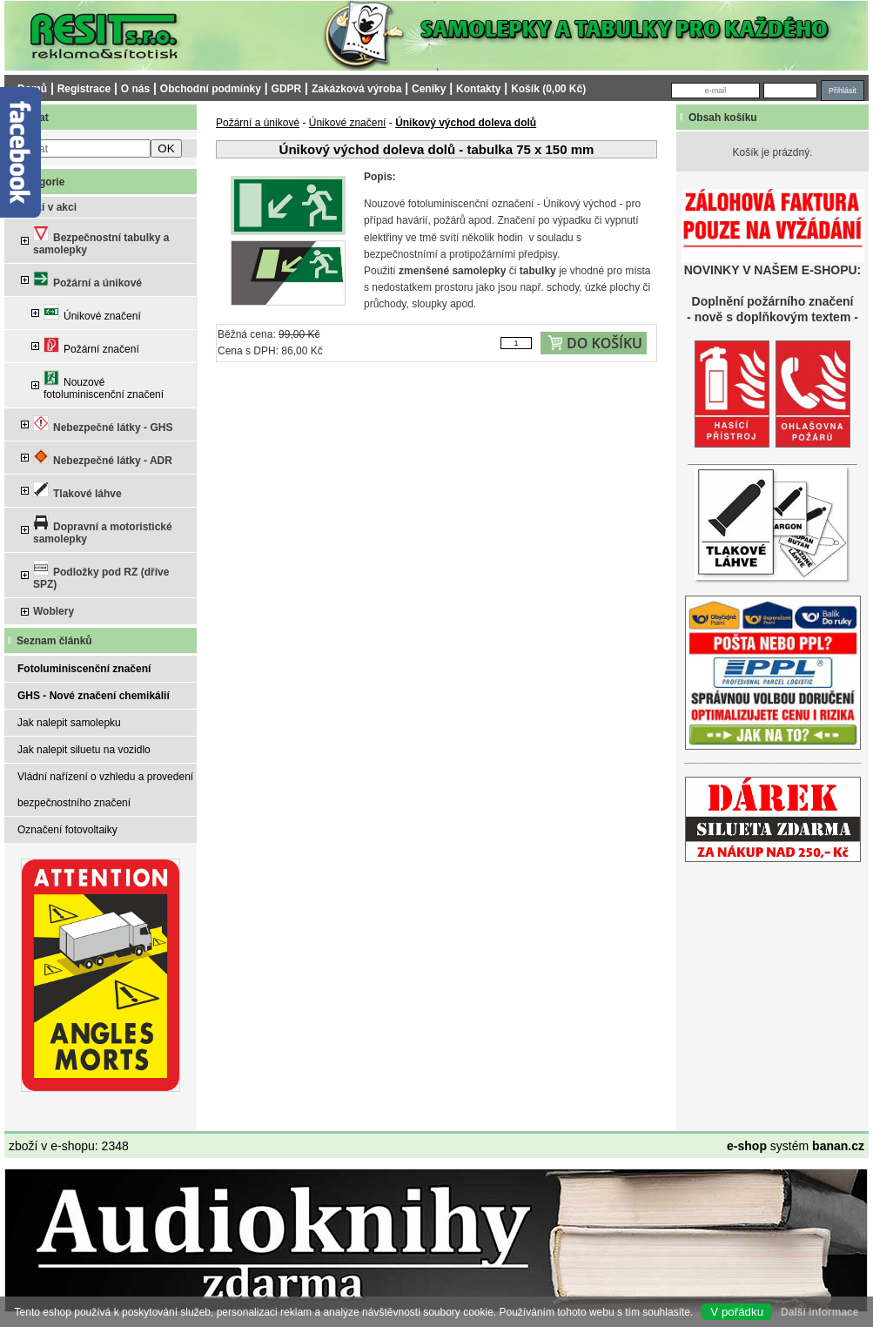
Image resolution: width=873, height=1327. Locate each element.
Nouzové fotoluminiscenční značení (104, 385)
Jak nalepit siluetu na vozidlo (84, 750)
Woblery (53, 611)
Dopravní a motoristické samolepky (102, 530)
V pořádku (736, 1311)
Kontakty (478, 89)
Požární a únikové (87, 280)
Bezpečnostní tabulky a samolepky (101, 241)
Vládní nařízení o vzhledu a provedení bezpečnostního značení (105, 790)
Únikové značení (92, 313)
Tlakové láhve (77, 491)
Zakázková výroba (356, 89)
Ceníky (429, 89)
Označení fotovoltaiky (67, 830)
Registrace (84, 89)
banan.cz (838, 1146)
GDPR (287, 89)
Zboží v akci (47, 207)
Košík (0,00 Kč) (548, 89)
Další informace (819, 1312)
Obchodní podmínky (210, 89)
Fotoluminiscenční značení (84, 669)
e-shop (747, 1146)
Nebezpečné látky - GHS (102, 424)
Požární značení (91, 346)
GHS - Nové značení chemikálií (93, 696)
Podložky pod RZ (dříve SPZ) (101, 575)
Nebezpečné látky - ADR (102, 457)
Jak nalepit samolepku (69, 723)
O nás (135, 89)
